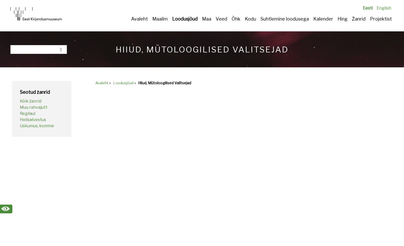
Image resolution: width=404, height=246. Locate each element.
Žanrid (359, 19)
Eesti (368, 8)
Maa (206, 19)
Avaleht (139, 19)
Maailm (160, 19)
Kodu (250, 19)
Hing (343, 19)
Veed (221, 19)
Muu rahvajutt (33, 107)
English (384, 8)
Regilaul (27, 113)
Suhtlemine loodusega (284, 19)
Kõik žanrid (30, 101)
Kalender (323, 19)
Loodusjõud (185, 19)
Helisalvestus (33, 119)
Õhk (236, 19)
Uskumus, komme (37, 125)
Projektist (381, 19)
